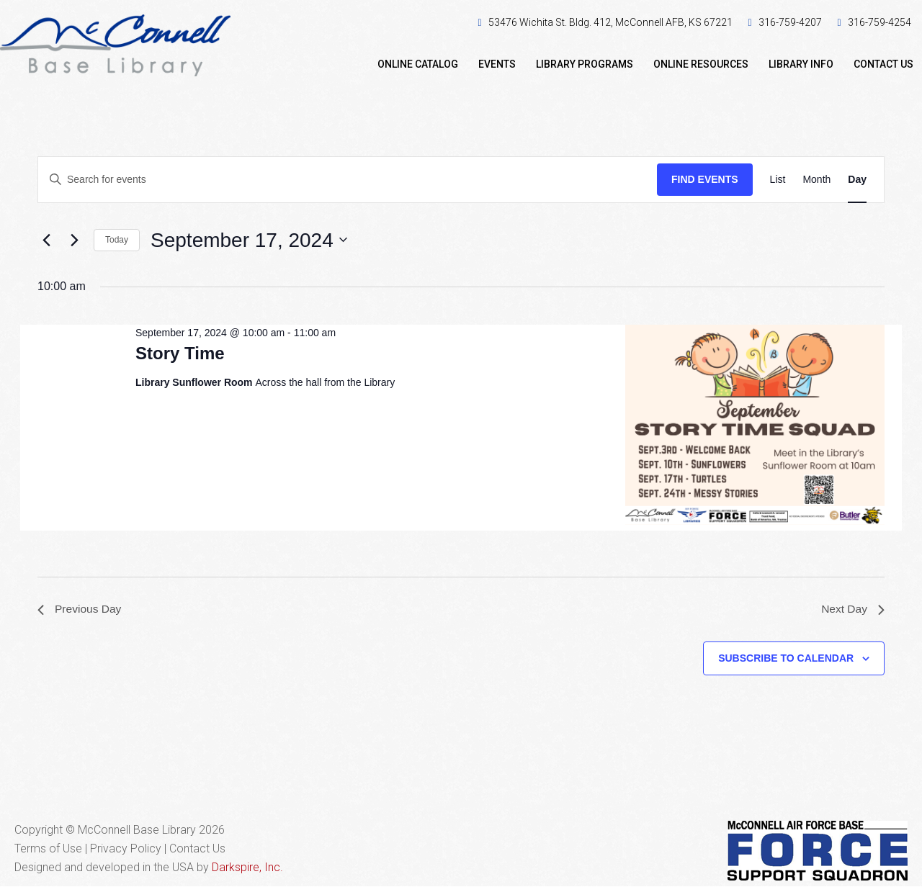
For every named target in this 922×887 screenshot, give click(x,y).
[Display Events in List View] (778, 179)
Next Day (852, 609)
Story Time (180, 353)
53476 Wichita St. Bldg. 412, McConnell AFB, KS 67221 (610, 22)
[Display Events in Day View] (857, 179)
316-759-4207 (790, 22)
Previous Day (80, 609)
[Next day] (74, 239)
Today (116, 240)
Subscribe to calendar (786, 659)
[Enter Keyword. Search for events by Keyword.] (347, 179)
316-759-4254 (879, 22)
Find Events (704, 179)
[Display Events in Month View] (816, 179)
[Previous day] (46, 239)
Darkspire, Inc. (247, 868)
